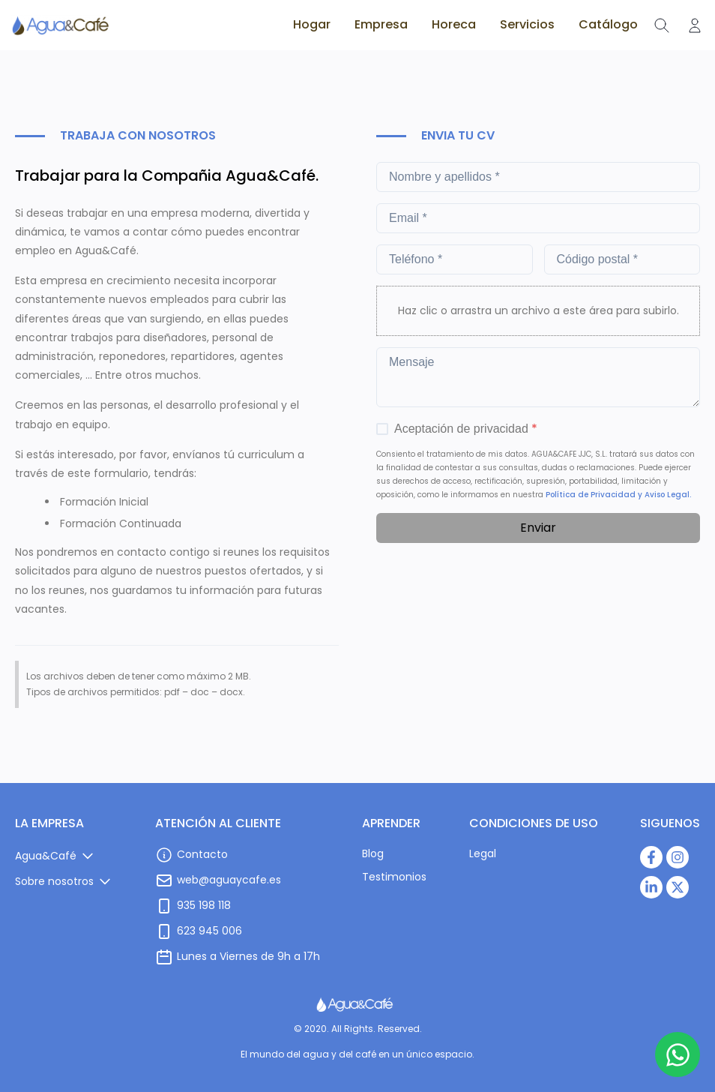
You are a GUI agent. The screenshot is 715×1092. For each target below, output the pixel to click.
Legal (482, 853)
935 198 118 (204, 905)
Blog (373, 853)
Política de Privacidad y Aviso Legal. (618, 494)
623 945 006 (209, 930)
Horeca (454, 24)
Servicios (527, 24)
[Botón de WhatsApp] (677, 1054)
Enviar (538, 527)
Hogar (312, 24)
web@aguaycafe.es (229, 879)
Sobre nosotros (54, 881)
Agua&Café (45, 855)
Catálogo (608, 24)
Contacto (202, 854)
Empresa (381, 24)
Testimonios (394, 876)
